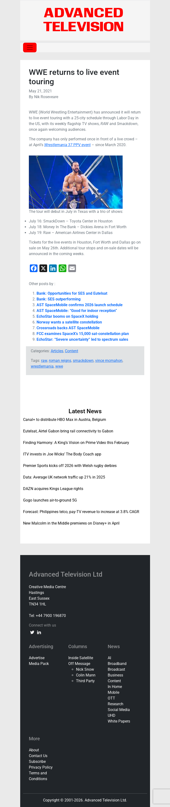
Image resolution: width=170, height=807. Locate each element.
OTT (111, 698)
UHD (111, 715)
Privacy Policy (41, 767)
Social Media (119, 709)
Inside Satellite (80, 658)
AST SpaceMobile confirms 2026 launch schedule (80, 305)
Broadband (117, 663)
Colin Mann (85, 675)
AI (109, 658)
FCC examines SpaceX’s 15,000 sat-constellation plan (83, 333)
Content (71, 351)
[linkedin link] (39, 632)
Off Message (79, 663)
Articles (57, 351)
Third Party (85, 681)
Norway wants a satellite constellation (69, 322)
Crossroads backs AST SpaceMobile (68, 328)
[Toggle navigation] (30, 47)
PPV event (67, 145)
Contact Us (38, 755)
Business (115, 675)
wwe (59, 366)
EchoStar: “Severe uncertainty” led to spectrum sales (82, 339)
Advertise (36, 658)
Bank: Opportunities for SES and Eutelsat (72, 293)
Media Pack (39, 663)
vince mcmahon (108, 360)
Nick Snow (85, 669)
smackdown (83, 360)
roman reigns (60, 360)
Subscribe (37, 761)
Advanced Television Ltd (66, 574)
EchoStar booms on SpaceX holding (67, 316)
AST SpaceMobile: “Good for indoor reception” (77, 310)
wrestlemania (42, 366)
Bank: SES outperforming (59, 299)
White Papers (119, 721)
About (34, 750)
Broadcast (116, 669)
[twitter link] (32, 632)
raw (44, 360)
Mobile (113, 692)
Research (115, 704)
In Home (115, 686)
